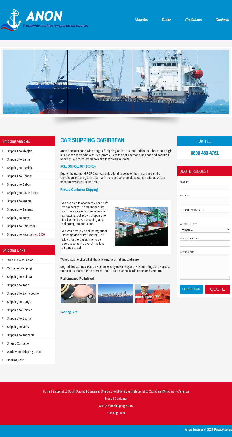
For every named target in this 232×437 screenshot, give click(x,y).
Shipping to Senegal (20, 209)
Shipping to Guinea (19, 277)
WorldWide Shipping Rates (24, 352)
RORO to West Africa (20, 260)
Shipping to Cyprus (19, 318)
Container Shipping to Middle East (109, 391)
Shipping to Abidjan (19, 151)
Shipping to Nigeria (26, 234)
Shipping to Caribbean (147, 391)
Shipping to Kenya (18, 218)
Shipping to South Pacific (69, 391)
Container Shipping (19, 268)
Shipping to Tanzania (21, 335)
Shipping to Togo (18, 285)
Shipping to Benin (18, 159)
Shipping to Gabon (19, 184)
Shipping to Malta (18, 327)
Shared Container (18, 343)
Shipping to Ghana (19, 176)
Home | (47, 391)
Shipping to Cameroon (21, 226)
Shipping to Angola (19, 201)
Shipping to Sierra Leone (23, 293)
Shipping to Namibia (20, 168)
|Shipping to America (175, 391)
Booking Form (15, 360)
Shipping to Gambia (19, 310)
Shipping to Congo (19, 302)
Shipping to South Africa (22, 193)
